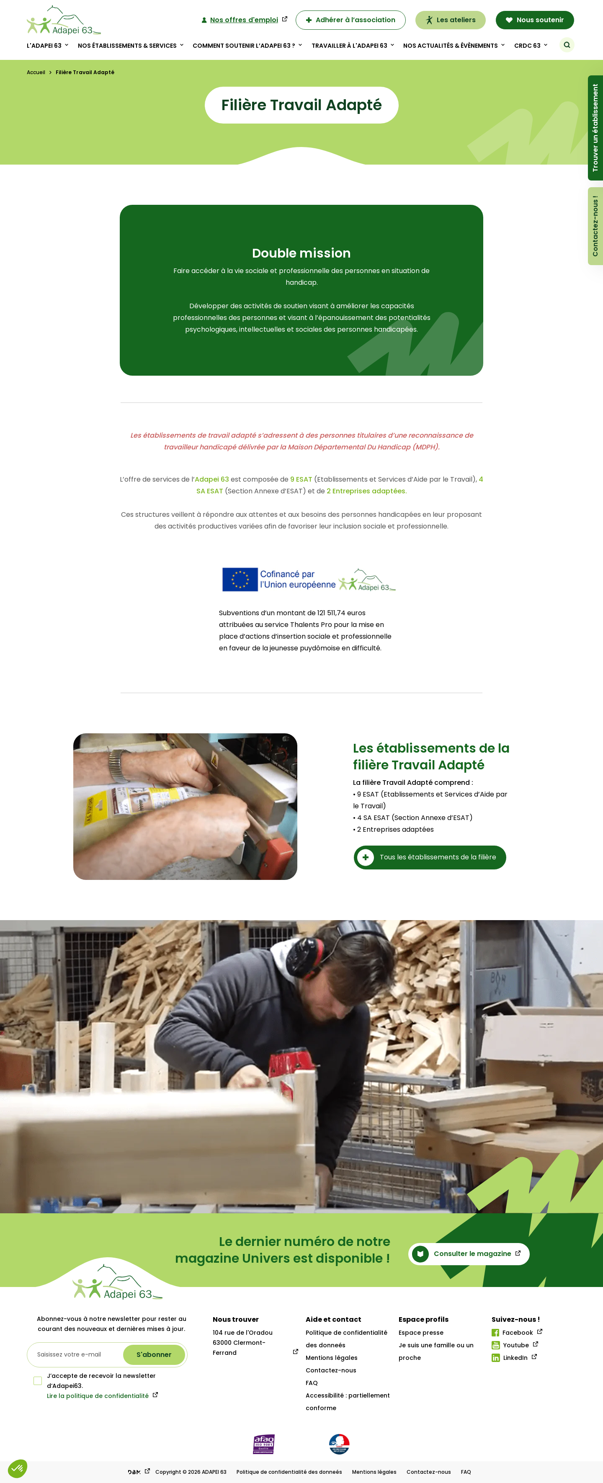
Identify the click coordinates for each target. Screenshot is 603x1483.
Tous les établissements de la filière (426, 857)
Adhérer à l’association (350, 20)
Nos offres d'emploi (240, 19)
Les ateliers (450, 20)
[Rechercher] (567, 44)
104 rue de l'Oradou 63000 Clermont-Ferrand (243, 1342)
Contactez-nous (331, 1370)
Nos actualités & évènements (450, 45)
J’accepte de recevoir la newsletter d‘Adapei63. (95, 1381)
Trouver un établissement (595, 128)
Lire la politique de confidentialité (98, 1396)
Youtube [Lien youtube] (510, 1345)
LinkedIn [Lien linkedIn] (510, 1358)
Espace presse (421, 1332)
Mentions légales (332, 1358)
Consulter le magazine (461, 1254)
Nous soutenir (535, 20)
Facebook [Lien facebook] (512, 1332)
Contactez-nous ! (595, 226)
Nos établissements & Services (127, 45)
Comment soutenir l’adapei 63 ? (244, 45)
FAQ (312, 1383)
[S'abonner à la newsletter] (154, 1355)
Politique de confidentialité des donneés (289, 1471)
